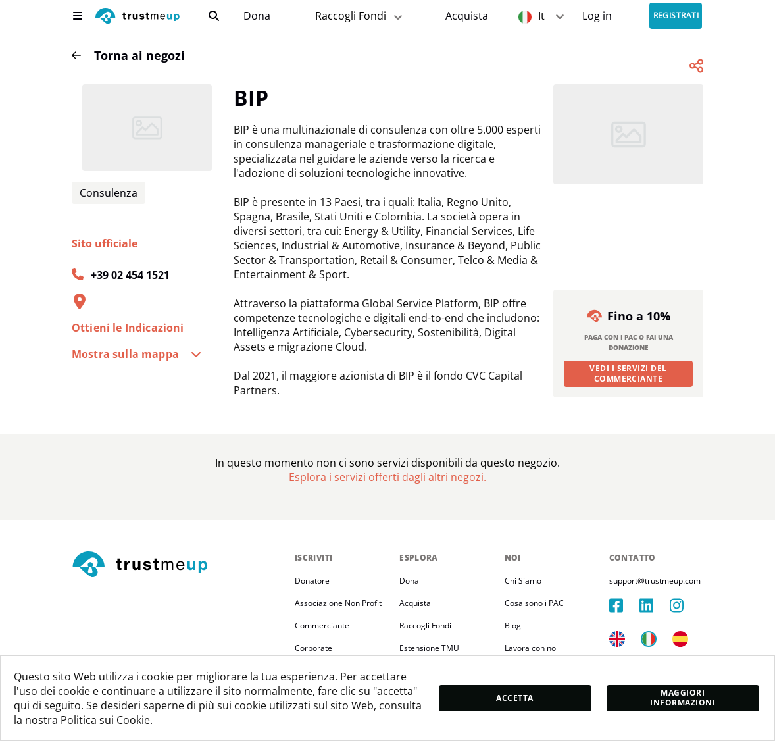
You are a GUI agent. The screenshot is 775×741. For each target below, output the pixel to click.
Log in (597, 16)
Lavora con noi (531, 647)
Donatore (312, 580)
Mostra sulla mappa (136, 354)
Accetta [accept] (514, 697)
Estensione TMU (429, 647)
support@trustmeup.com (655, 580)
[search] (214, 16)
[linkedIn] (654, 605)
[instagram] (685, 605)
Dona (256, 16)
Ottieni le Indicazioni (128, 327)
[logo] (137, 17)
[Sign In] (597, 16)
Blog (513, 625)
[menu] (77, 16)
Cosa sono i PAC (534, 603)
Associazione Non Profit (338, 603)
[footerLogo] (178, 565)
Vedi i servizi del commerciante (628, 373)
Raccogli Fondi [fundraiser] (360, 16)
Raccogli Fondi (425, 625)
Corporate (313, 647)
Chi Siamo (523, 580)
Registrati (676, 16)
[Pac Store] (466, 16)
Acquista (466, 16)
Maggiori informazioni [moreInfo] (682, 697)
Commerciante (322, 625)
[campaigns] (257, 16)
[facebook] (624, 605)
